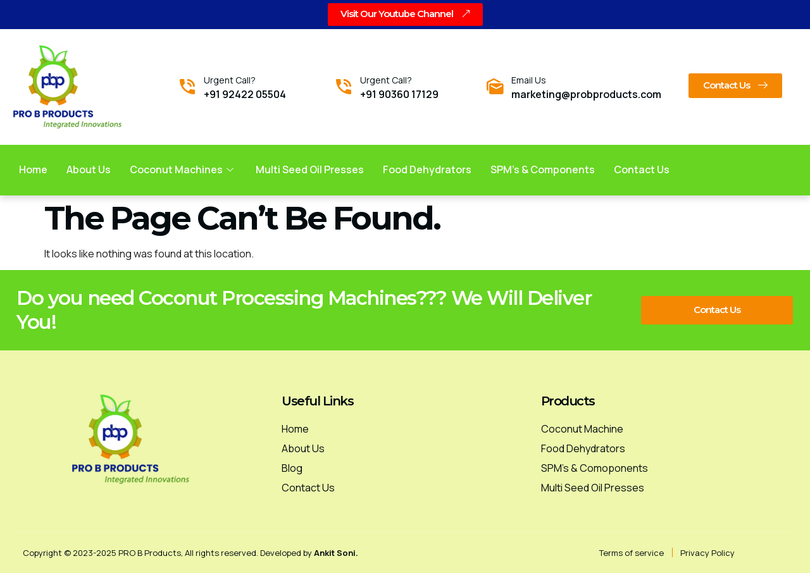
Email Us (528, 80)
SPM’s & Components (543, 169)
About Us (88, 169)
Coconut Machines (183, 169)
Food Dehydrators (427, 169)
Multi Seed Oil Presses (310, 169)
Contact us (642, 169)
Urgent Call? (230, 80)
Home (33, 169)
